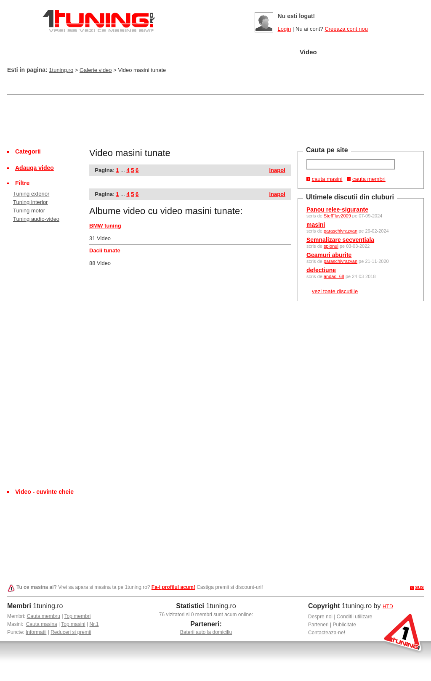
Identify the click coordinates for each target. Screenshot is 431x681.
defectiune (321, 270)
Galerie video (96, 70)
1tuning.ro (61, 70)
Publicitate (344, 625)
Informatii (36, 632)
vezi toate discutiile (335, 291)
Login (284, 29)
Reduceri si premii (71, 632)
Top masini (73, 624)
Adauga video (34, 167)
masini (315, 224)
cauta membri (369, 179)
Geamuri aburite (328, 255)
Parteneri (318, 625)
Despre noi (320, 617)
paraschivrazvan (340, 230)
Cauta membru (43, 616)
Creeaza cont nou (346, 29)
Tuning (191, 52)
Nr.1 (93, 624)
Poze (273, 52)
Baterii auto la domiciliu (206, 632)
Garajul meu (100, 52)
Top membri (77, 616)
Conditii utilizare (354, 617)
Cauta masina (41, 624)
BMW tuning (105, 226)
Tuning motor (29, 210)
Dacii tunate (104, 250)
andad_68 (334, 276)
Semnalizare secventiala (340, 239)
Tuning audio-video (36, 219)
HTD (388, 606)
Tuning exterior (31, 194)
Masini (150, 52)
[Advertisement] (160, 85)
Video (308, 52)
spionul (331, 246)
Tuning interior (30, 202)
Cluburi (234, 52)
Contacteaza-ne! (326, 633)
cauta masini (327, 179)
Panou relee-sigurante (337, 209)
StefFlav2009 (337, 215)
